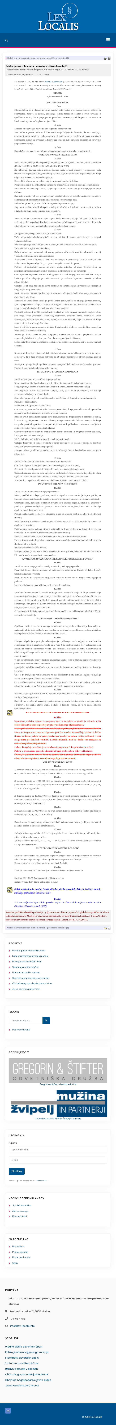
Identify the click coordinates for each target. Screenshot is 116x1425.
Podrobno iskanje (21, 1029)
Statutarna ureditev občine (25, 967)
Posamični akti (19, 1216)
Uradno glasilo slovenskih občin (28, 950)
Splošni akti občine (21, 1205)
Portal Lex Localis (21, 1257)
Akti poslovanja (20, 1211)
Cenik (15, 1263)
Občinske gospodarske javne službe (30, 978)
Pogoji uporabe (20, 1252)
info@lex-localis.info (22, 1326)
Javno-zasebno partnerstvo (26, 989)
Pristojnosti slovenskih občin (26, 961)
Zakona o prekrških (53, 81)
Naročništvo (18, 1246)
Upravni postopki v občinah (26, 972)
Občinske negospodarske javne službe (31, 983)
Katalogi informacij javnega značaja (30, 956)
